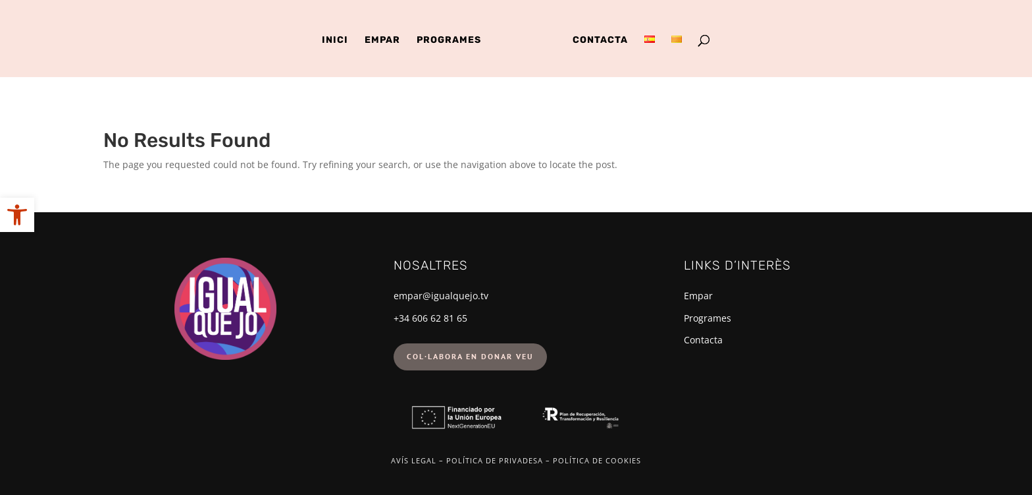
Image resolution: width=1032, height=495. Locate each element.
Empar (382, 40)
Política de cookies (597, 460)
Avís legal (413, 460)
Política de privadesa (494, 460)
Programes (449, 40)
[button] (17, 215)
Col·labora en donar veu (470, 356)
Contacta (600, 40)
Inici (335, 40)
